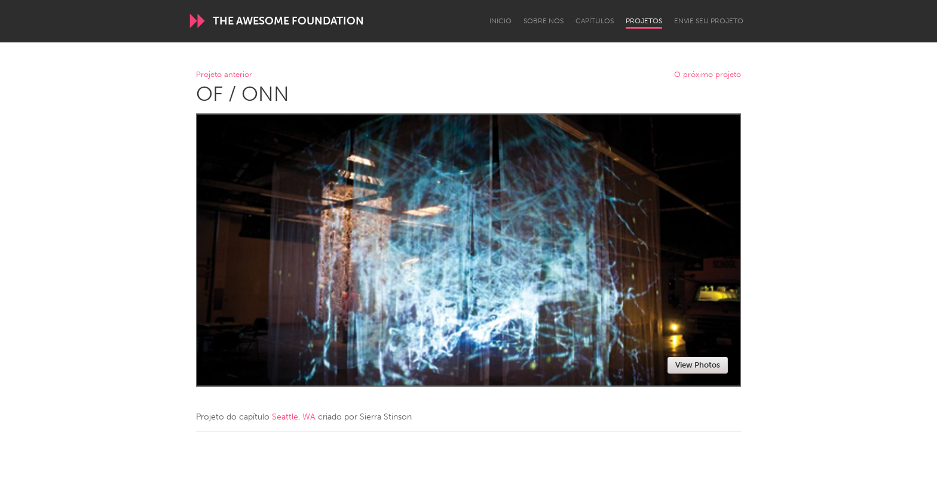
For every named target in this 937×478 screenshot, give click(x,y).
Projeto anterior (224, 75)
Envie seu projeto (708, 21)
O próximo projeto (707, 75)
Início (500, 21)
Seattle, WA (294, 417)
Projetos (644, 21)
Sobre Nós (543, 21)
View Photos (697, 364)
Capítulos (594, 21)
